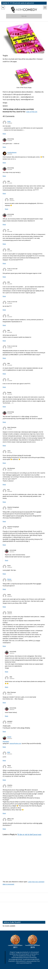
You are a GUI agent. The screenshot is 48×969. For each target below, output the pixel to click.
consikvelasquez (11, 152)
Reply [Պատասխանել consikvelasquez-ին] (4, 162)
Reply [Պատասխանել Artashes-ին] (4, 813)
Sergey (9, 737)
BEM (8, 752)
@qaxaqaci (6, 741)
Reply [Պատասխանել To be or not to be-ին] (4, 310)
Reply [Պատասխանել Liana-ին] (4, 463)
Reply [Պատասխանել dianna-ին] (6, 209)
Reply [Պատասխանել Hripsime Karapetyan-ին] (4, 521)
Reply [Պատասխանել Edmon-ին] (4, 589)
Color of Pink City (31, 112)
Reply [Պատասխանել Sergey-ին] (4, 747)
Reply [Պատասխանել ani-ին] (4, 244)
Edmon (9, 579)
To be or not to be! (24, 834)
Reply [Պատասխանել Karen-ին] (4, 574)
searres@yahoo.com (15, 743)
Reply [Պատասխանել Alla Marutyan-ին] (4, 484)
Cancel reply (37, 834)
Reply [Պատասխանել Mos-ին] (4, 502)
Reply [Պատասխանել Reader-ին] (4, 406)
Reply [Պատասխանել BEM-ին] (4, 760)
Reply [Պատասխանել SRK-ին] (4, 193)
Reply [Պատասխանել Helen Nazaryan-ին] (4, 445)
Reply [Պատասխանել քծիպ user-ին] (4, 829)
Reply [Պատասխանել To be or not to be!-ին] (4, 277)
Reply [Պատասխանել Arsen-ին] (4, 133)
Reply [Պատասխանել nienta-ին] (4, 607)
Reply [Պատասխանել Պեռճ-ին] (4, 780)
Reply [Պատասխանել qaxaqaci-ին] (4, 731)
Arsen (9, 121)
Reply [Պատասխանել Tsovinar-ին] (4, 646)
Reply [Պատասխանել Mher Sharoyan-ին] (4, 702)
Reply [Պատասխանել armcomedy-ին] (4, 147)
